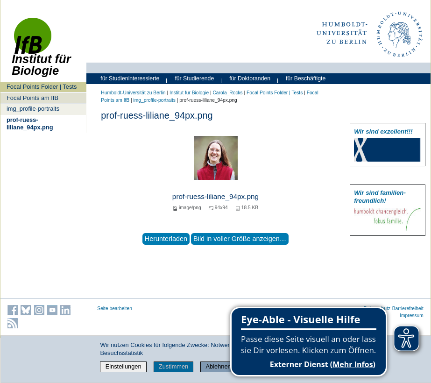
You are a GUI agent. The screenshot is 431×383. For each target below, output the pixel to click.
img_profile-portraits (33, 108)
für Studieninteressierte (129, 78)
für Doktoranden (249, 78)
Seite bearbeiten (114, 308)
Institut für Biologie (189, 92)
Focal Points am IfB (32, 97)
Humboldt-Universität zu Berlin (133, 92)
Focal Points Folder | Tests (42, 86)
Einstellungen (123, 366)
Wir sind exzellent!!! (383, 131)
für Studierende (194, 78)
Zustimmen (173, 366)
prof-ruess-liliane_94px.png (30, 123)
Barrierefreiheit (408, 308)
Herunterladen (166, 238)
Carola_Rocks (227, 92)
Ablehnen (218, 366)
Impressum (412, 315)
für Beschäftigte (305, 78)
